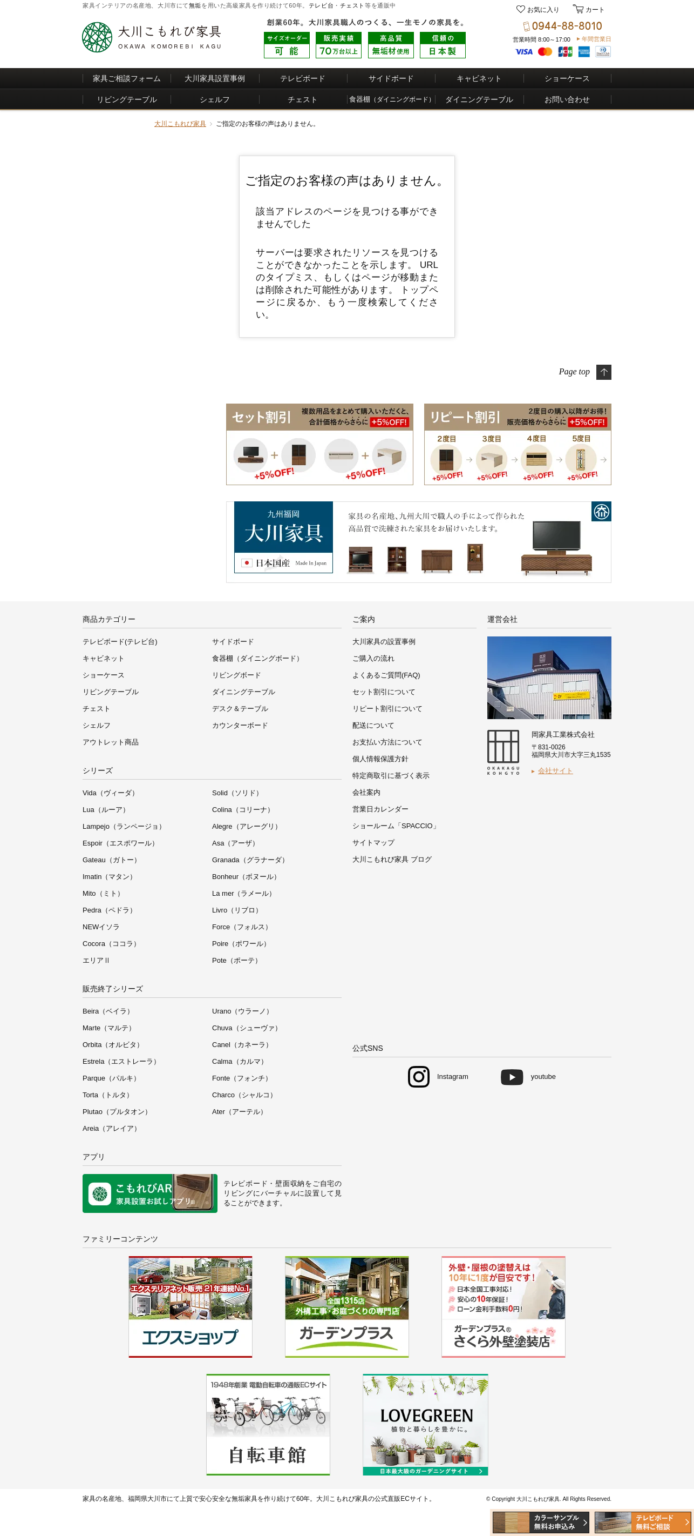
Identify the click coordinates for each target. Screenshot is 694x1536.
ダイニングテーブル (479, 99)
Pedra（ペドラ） (110, 910)
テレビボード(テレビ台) (120, 642)
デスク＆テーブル (240, 709)
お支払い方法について (387, 742)
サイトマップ (373, 843)
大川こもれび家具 (180, 124)
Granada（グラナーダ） (250, 860)
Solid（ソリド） (237, 793)
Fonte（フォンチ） (242, 1078)
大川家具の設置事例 (384, 642)
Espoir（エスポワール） (121, 843)
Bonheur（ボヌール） (246, 877)
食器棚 (392, 99)
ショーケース (567, 78)
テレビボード (302, 78)
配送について (373, 725)
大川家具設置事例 (215, 78)
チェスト (352, 5)
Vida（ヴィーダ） (111, 793)
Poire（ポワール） (241, 944)
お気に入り (543, 10)
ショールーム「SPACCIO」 (396, 826)
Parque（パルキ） (111, 1078)
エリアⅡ (97, 960)
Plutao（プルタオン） (117, 1112)
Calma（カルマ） (240, 1061)
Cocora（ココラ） (111, 944)
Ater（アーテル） (239, 1112)
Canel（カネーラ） (242, 1045)
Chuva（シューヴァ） (247, 1028)
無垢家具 (244, 1499)
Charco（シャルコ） (244, 1095)
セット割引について (384, 692)
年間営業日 (596, 39)
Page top (574, 370)
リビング (238, 1193)
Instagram (452, 1076)
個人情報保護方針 (380, 759)
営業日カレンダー (380, 809)
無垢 (195, 5)
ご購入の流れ (373, 658)
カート (594, 10)
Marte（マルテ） (109, 1028)
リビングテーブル (127, 99)
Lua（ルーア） (106, 810)
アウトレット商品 (111, 742)
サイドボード (391, 78)
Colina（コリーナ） (243, 810)
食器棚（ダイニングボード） (257, 658)
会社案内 (366, 792)
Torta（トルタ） (108, 1095)
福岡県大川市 (147, 1499)
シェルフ (215, 99)
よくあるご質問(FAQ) (386, 675)
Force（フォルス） (242, 927)
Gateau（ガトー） (112, 860)
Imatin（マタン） (110, 877)
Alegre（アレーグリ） (247, 826)
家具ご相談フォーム (127, 78)
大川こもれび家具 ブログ (392, 859)
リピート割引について (387, 709)
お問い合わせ (567, 99)
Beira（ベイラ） (108, 1011)
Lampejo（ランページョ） (124, 826)
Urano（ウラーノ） (242, 1011)
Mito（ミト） (103, 893)
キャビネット (479, 78)
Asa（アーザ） (235, 843)
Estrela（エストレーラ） (121, 1061)
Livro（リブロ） (237, 910)
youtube (543, 1076)
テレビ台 (321, 5)
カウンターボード (240, 725)
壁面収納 (290, 1183)
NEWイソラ (101, 927)
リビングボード (236, 675)
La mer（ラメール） (244, 893)
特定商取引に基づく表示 (391, 776)
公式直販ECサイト (402, 1499)
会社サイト (555, 771)
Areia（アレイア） (112, 1128)
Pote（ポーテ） (237, 960)
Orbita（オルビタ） (113, 1045)
